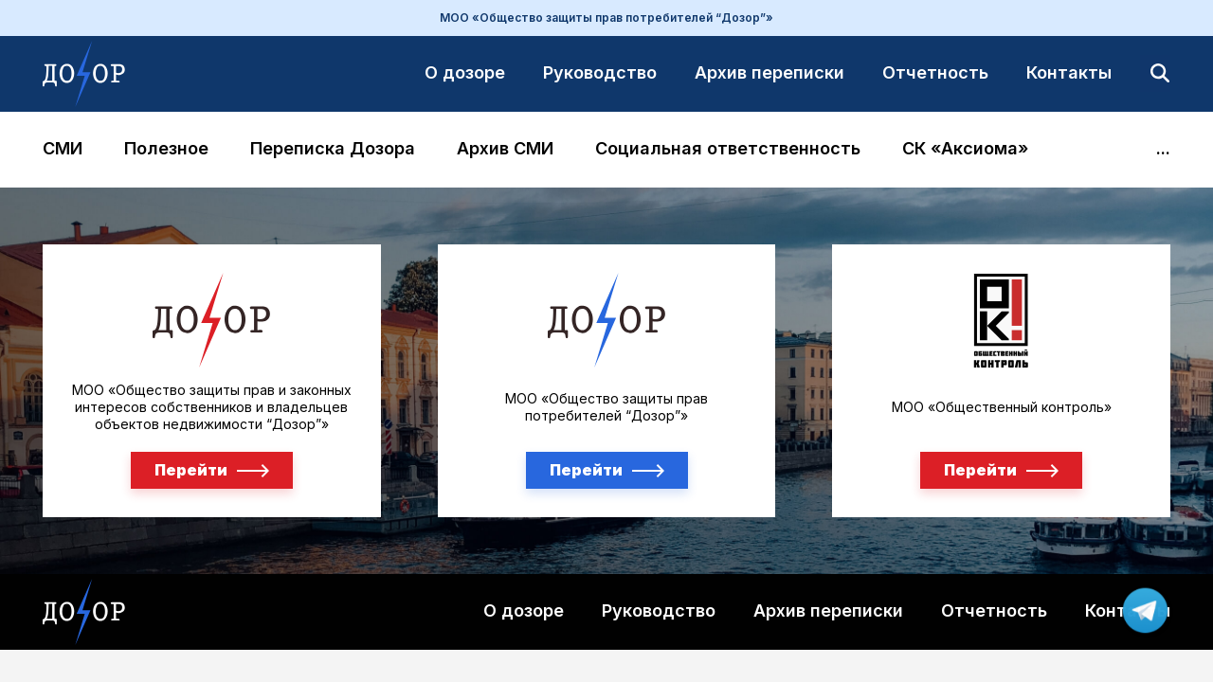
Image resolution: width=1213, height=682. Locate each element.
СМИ (62, 149)
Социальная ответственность (727, 149)
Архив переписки (769, 72)
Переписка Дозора (332, 149)
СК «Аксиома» (965, 149)
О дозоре (465, 72)
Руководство (600, 72)
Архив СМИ (505, 149)
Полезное (166, 149)
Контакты (1069, 72)
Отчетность (935, 72)
